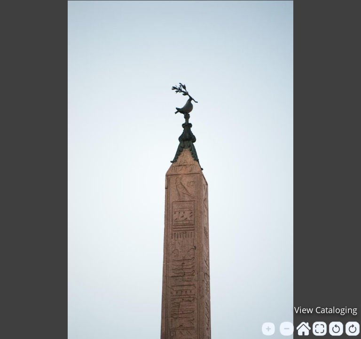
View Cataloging (325, 309)
